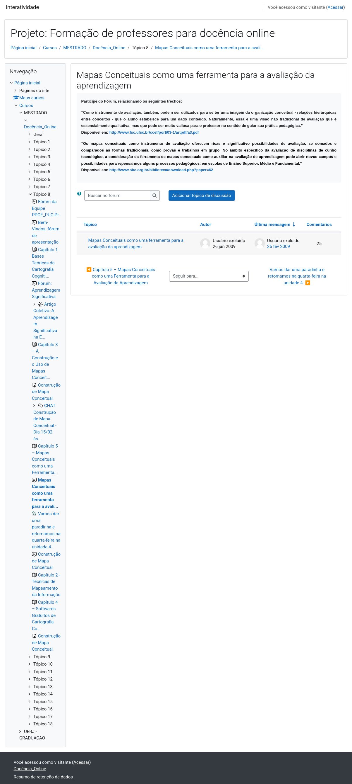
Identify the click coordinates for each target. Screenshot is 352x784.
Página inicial (24, 47)
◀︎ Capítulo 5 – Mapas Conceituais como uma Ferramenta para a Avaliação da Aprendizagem (121, 276)
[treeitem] (35, 411)
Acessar (335, 7)
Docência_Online (109, 47)
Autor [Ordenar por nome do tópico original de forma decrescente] (205, 224)
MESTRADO (74, 47)
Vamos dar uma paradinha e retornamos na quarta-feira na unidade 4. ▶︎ (297, 276)
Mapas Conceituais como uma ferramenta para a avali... (209, 47)
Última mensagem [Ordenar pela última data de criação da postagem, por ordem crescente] (273, 224)
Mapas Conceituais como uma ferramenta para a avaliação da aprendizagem (136, 244)
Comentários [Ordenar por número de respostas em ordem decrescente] (319, 224)
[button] (80, 195)
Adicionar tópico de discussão (201, 195)
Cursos (50, 47)
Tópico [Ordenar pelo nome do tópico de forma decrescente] (90, 224)
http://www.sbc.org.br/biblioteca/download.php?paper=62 (161, 170)
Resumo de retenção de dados (43, 777)
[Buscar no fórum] (117, 195)
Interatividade (22, 7)
